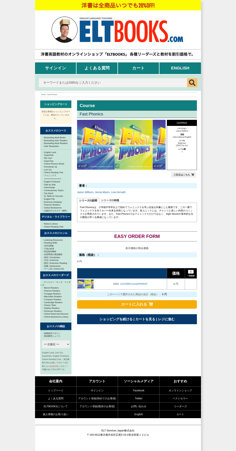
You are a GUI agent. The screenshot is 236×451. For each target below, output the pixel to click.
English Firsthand (51, 182)
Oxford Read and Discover (55, 314)
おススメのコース (56, 130)
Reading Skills (50, 243)
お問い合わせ (138, 406)
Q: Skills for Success (53, 196)
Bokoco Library (50, 224)
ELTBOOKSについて (56, 406)
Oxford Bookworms (52, 208)
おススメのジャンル (55, 232)
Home (43, 94)
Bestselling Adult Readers (55, 143)
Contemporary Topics (53, 190)
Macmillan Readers (52, 296)
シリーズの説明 (88, 200)
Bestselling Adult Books (54, 137)
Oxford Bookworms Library (56, 317)
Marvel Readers (51, 288)
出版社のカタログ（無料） (55, 211)
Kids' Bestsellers (51, 146)
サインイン (55, 68)
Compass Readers (52, 299)
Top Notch (48, 193)
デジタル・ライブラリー (56, 216)
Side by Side (49, 185)
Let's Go (47, 170)
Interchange (49, 187)
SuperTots (48, 161)
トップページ (55, 390)
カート (138, 68)
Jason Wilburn (85, 192)
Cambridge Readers (53, 302)
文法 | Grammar (51, 260)
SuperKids (48, 155)
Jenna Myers (102, 192)
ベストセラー (180, 398)
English (180, 68)
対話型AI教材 (49, 251)
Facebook (138, 390)
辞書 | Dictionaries (52, 266)
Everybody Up (50, 167)
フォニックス (49, 175)
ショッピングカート (55, 104)
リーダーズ (180, 406)
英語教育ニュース (51, 336)
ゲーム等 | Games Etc (53, 269)
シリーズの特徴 (110, 200)
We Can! (47, 158)
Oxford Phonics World (53, 164)
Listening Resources (53, 240)
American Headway (52, 202)
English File (49, 199)
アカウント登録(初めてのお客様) (97, 398)
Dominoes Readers (52, 311)
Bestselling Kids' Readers (55, 140)
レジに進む (166, 319)
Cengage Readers (52, 294)
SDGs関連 (48, 246)
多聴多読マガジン (51, 333)
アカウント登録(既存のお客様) (97, 406)
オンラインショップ (180, 390)
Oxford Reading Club (53, 227)
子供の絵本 (48, 249)
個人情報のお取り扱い (56, 414)
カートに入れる (134, 304)
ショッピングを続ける (116, 319)
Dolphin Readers (51, 308)
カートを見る (145, 319)
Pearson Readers (51, 205)
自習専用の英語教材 (52, 254)
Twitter (138, 398)
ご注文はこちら (181, 174)
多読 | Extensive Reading (55, 263)
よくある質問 (97, 68)
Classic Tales (49, 305)
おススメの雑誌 (56, 326)
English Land (49, 152)
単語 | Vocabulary (51, 257)
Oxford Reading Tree (53, 172)
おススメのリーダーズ (56, 275)
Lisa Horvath (118, 192)
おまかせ (54, 366)
